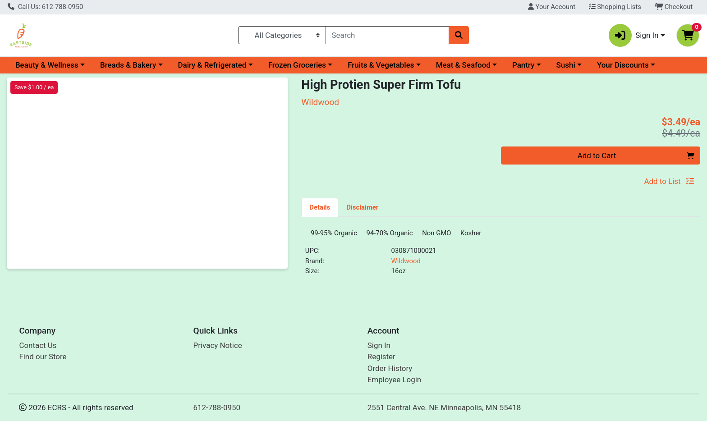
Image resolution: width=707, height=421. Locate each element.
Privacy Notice (217, 348)
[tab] (319, 207)
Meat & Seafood (463, 64)
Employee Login (394, 383)
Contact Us (37, 348)
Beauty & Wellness (46, 64)
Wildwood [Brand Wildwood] (406, 264)
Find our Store (42, 360)
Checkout (674, 7)
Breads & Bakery (128, 64)
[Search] (388, 35)
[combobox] (388, 35)
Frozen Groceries (297, 64)
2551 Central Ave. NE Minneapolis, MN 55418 (444, 410)
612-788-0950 (217, 410)
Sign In (378, 348)
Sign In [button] (634, 35)
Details (319, 207)
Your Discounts (623, 64)
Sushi (565, 64)
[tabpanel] (500, 257)
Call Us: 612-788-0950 (45, 7)
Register (381, 360)
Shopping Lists (615, 7)
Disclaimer (362, 207)
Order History (390, 371)
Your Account (551, 7)
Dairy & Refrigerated (212, 64)
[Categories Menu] (282, 35)
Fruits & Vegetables (381, 64)
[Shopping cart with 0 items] (687, 35)
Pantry (523, 64)
